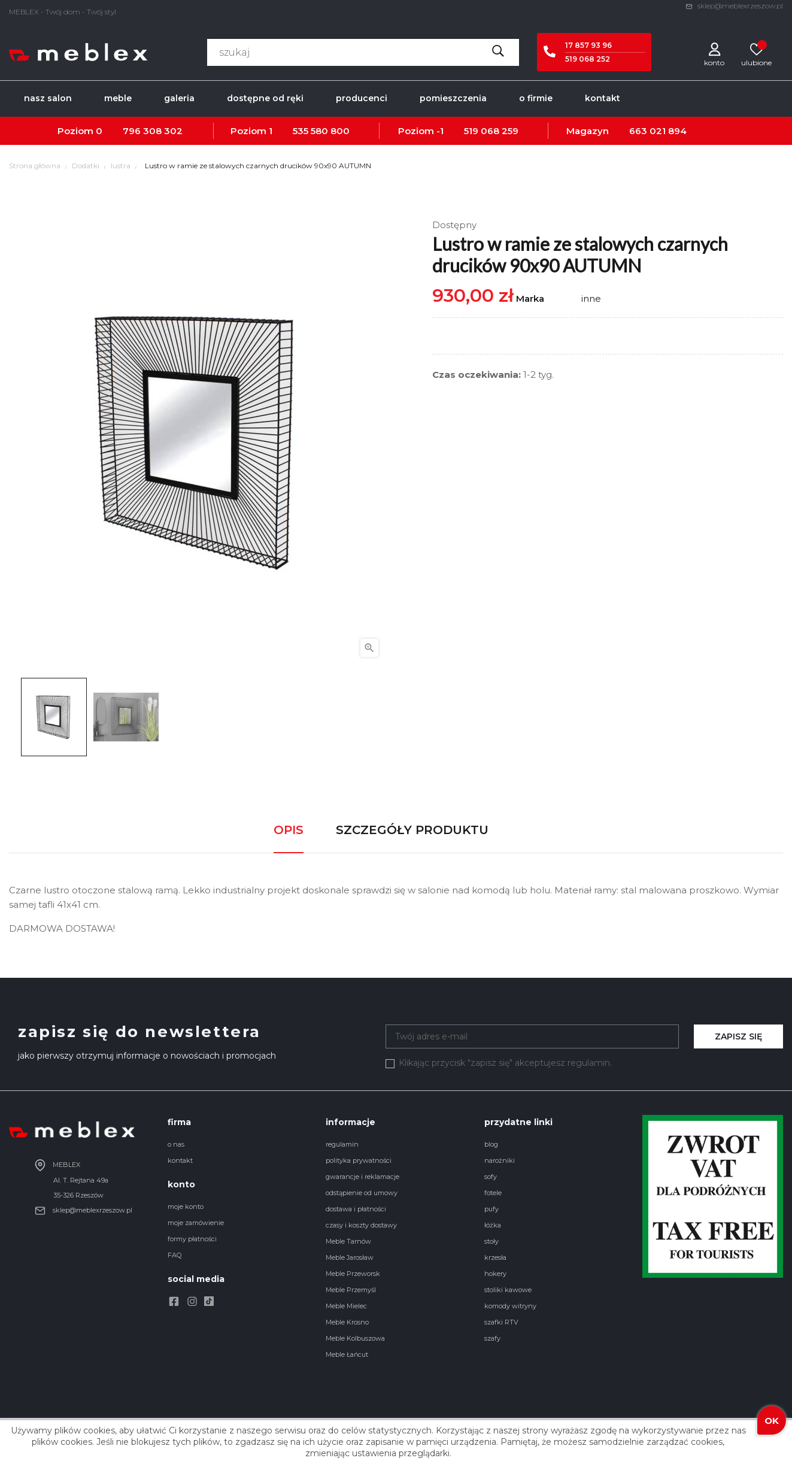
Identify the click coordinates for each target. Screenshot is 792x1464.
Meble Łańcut (347, 1354)
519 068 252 (587, 58)
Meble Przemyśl (351, 1290)
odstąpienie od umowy (361, 1193)
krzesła (495, 1257)
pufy (491, 1209)
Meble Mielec (346, 1306)
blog (491, 1144)
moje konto (186, 1206)
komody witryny (510, 1306)
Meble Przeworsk (353, 1273)
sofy (490, 1176)
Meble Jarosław (350, 1257)
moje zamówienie (196, 1223)
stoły (491, 1241)
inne (591, 298)
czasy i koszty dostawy (361, 1225)
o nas (176, 1144)
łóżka (492, 1225)
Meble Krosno (347, 1322)
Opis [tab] (289, 830)
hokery (495, 1273)
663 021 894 (658, 131)
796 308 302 (153, 131)
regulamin (342, 1144)
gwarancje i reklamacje (362, 1176)
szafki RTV (501, 1322)
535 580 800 (321, 131)
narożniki (499, 1160)
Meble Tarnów (348, 1241)
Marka (530, 298)
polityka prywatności (359, 1160)
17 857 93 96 (588, 45)
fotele (493, 1193)
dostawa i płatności (356, 1209)
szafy (492, 1338)
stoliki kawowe (508, 1290)
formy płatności (192, 1239)
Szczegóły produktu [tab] (412, 830)
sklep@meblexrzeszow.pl (734, 5)
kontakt (180, 1160)
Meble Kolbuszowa (355, 1338)
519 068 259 (491, 131)
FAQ (174, 1255)
